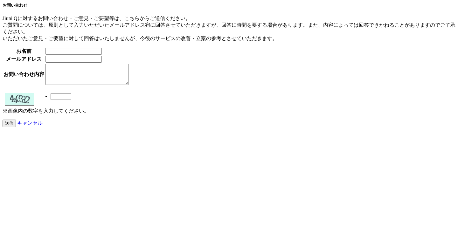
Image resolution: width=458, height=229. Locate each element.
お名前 (23, 51)
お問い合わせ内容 (23, 76)
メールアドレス (24, 59)
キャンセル (30, 126)
